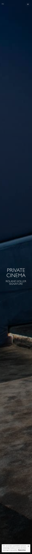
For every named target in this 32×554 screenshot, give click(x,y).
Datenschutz (22, 550)
